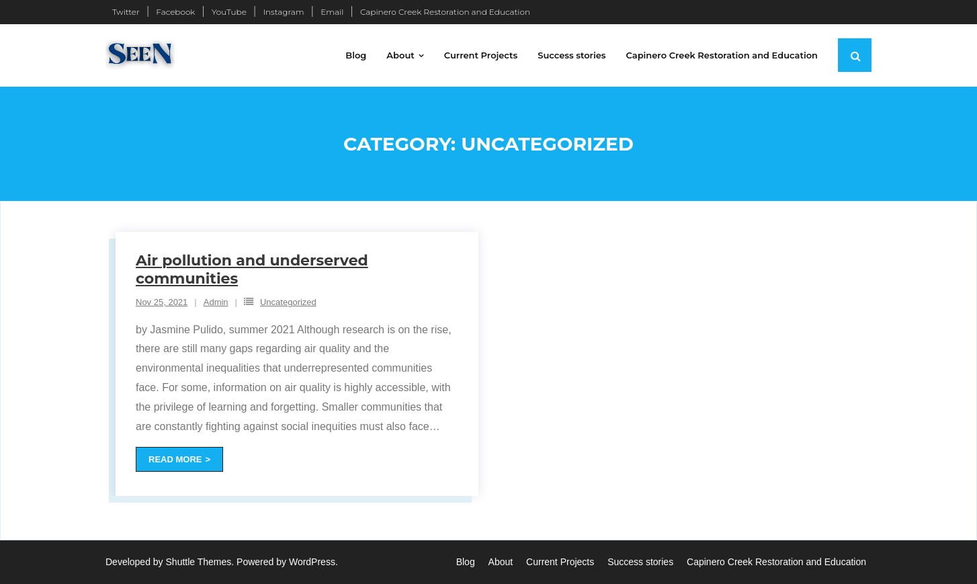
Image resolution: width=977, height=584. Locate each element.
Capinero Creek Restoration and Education (445, 12)
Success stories (640, 561)
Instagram (283, 12)
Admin (216, 302)
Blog (465, 561)
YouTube (229, 12)
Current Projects (560, 561)
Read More (175, 459)
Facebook (175, 12)
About (500, 561)
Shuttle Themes (199, 561)
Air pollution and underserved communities (252, 269)
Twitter (126, 12)
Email (332, 12)
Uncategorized (288, 302)
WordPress (312, 561)
